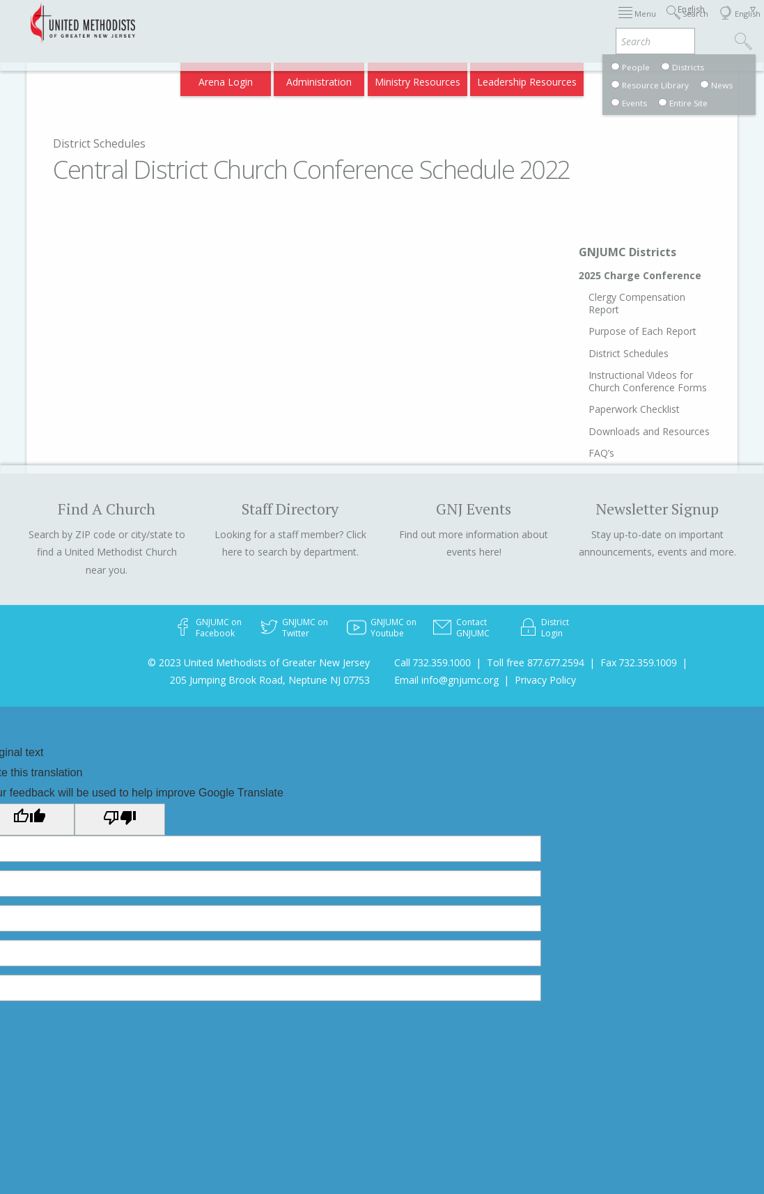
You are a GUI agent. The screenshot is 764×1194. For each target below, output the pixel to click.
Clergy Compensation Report (636, 303)
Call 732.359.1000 (432, 662)
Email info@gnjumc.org (446, 679)
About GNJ (452, 22)
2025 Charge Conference (640, 275)
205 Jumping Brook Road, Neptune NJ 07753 (270, 679)
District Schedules (99, 143)
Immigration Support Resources (344, 22)
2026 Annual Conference (205, 22)
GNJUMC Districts (627, 252)
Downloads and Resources (649, 431)
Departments (568, 22)
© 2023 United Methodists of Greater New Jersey (259, 662)
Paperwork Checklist (634, 409)
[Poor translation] (120, 819)
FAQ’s (601, 452)
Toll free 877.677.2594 (535, 662)
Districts (507, 22)
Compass (644, 77)
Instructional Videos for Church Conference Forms (647, 381)
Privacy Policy (545, 679)
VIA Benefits (638, 22)
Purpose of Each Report (642, 331)
